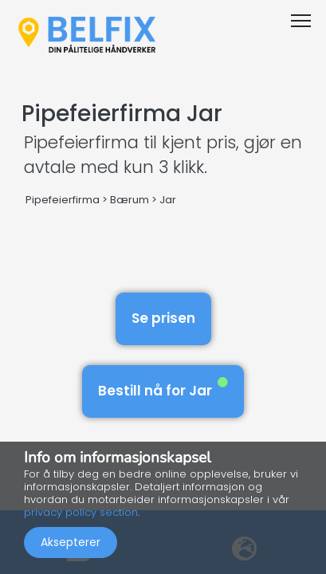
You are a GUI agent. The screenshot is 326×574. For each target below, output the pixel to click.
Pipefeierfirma (63, 199)
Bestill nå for (163, 388)
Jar (167, 199)
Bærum (129, 199)
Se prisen (163, 318)
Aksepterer (70, 542)
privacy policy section (81, 512)
